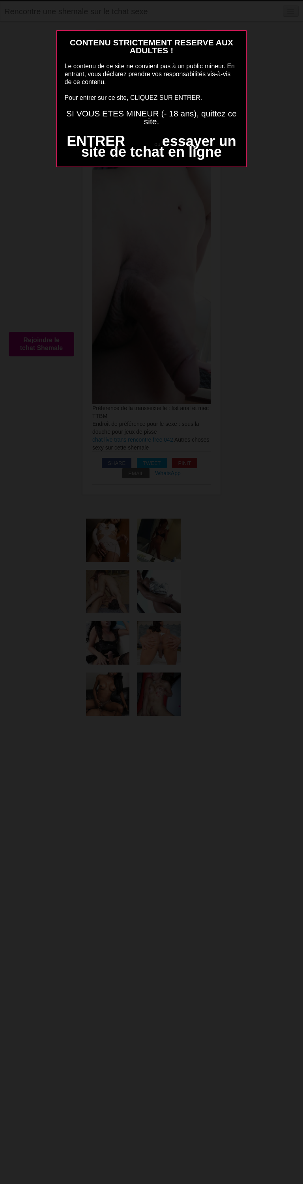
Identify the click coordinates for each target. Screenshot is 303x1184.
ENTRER (96, 141)
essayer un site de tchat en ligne (158, 146)
